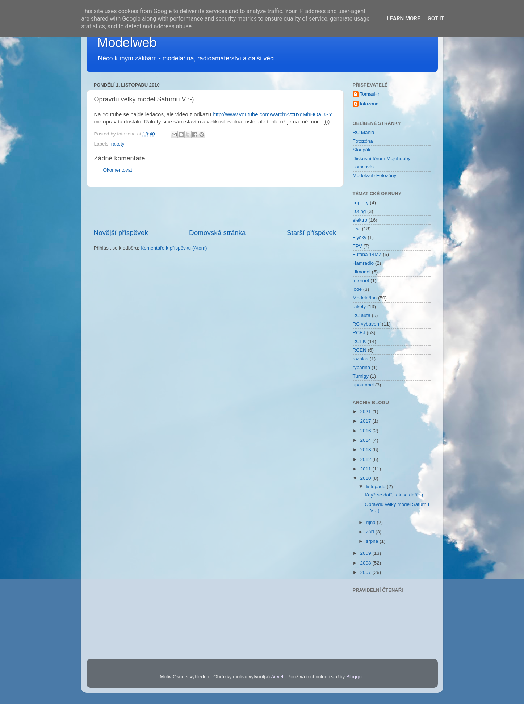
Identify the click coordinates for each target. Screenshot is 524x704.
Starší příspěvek (311, 232)
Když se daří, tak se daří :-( (394, 495)
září (371, 532)
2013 (366, 449)
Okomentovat (117, 170)
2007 (366, 572)
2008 (366, 563)
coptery (361, 202)
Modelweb (127, 42)
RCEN (359, 350)
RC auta (362, 315)
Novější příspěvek (121, 232)
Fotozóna (363, 141)
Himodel (362, 272)
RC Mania (363, 132)
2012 (366, 459)
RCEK (359, 341)
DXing (359, 211)
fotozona (369, 103)
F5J (357, 228)
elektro (360, 220)
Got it (435, 18)
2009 (366, 553)
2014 (366, 440)
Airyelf (278, 676)
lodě (357, 289)
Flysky (359, 237)
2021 (366, 411)
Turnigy (361, 376)
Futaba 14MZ (367, 254)
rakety (118, 144)
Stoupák (362, 149)
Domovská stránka (217, 232)
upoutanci (363, 384)
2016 (366, 430)
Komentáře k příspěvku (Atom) (174, 248)
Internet (361, 280)
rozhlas (361, 358)
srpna (373, 541)
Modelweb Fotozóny (375, 175)
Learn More (403, 18)
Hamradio (363, 263)
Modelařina (365, 298)
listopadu (376, 486)
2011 (366, 469)
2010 (366, 478)
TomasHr (370, 94)
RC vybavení (367, 324)
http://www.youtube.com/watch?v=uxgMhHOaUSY (272, 114)
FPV (357, 246)
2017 (366, 421)
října (371, 522)
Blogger (354, 676)
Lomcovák (364, 166)
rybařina (361, 367)
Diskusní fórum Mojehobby (382, 158)
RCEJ (359, 332)
